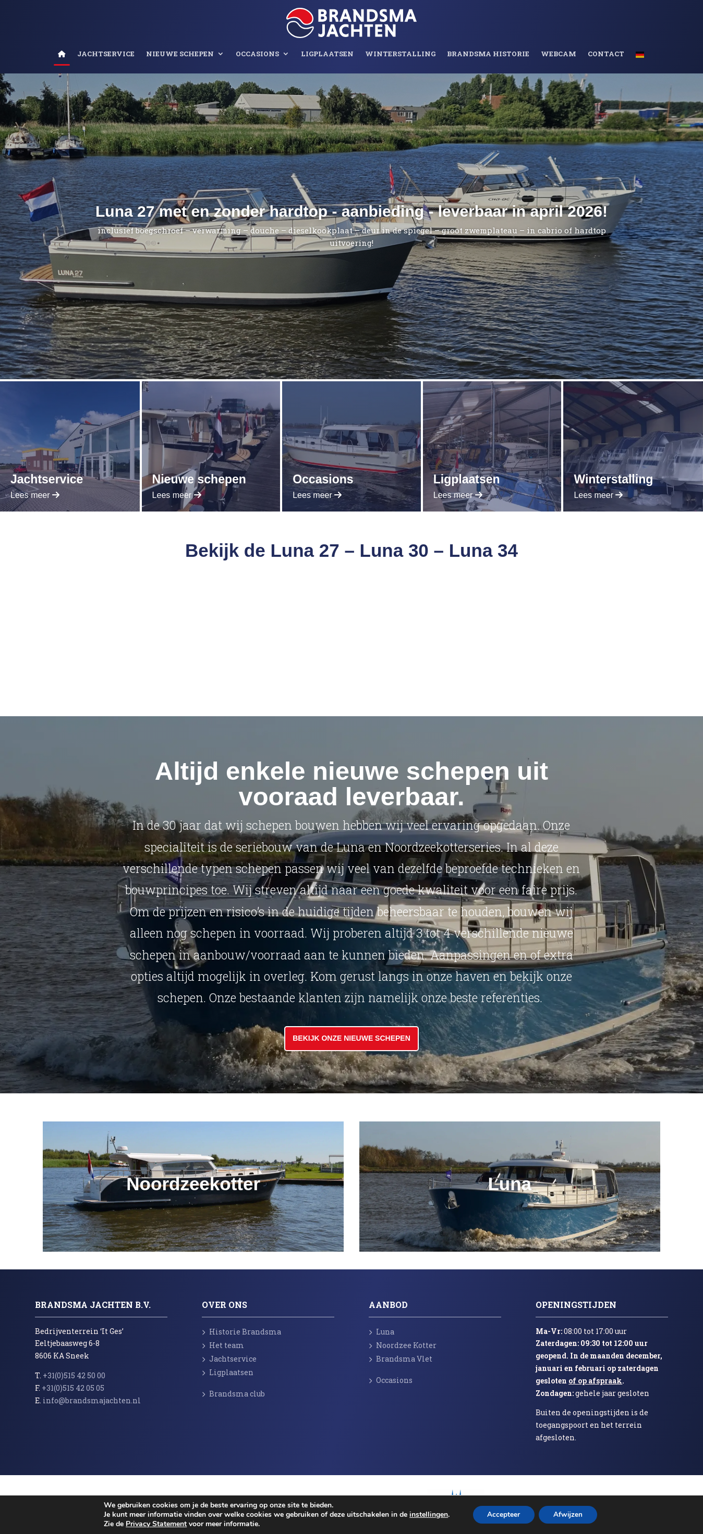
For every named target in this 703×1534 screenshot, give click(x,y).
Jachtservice (106, 54)
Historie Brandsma (241, 1332)
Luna (381, 1332)
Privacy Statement (154, 1524)
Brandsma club (233, 1394)
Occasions (257, 54)
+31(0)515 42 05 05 (73, 1388)
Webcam (558, 54)
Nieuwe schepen (180, 54)
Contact (606, 54)
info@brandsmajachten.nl (92, 1400)
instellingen (426, 1514)
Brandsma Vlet (400, 1359)
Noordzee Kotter (403, 1345)
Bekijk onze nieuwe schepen (351, 1038)
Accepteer (502, 1514)
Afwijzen (569, 1514)
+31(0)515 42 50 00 (74, 1375)
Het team (223, 1345)
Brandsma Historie (488, 54)
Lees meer (34, 495)
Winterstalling (400, 54)
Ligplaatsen (327, 54)
